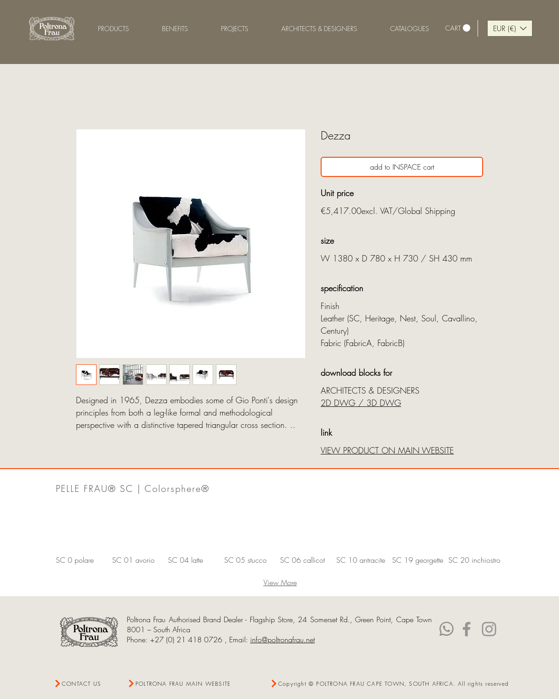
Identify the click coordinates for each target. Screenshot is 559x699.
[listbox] (509, 28)
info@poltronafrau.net (282, 640)
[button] (174, 29)
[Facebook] (466, 629)
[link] (457, 28)
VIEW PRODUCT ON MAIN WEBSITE (387, 450)
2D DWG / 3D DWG (361, 402)
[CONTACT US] (86, 683)
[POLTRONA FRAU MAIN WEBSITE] (181, 683)
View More (280, 582)
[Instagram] (489, 629)
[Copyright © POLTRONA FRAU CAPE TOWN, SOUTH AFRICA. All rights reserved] (389, 683)
